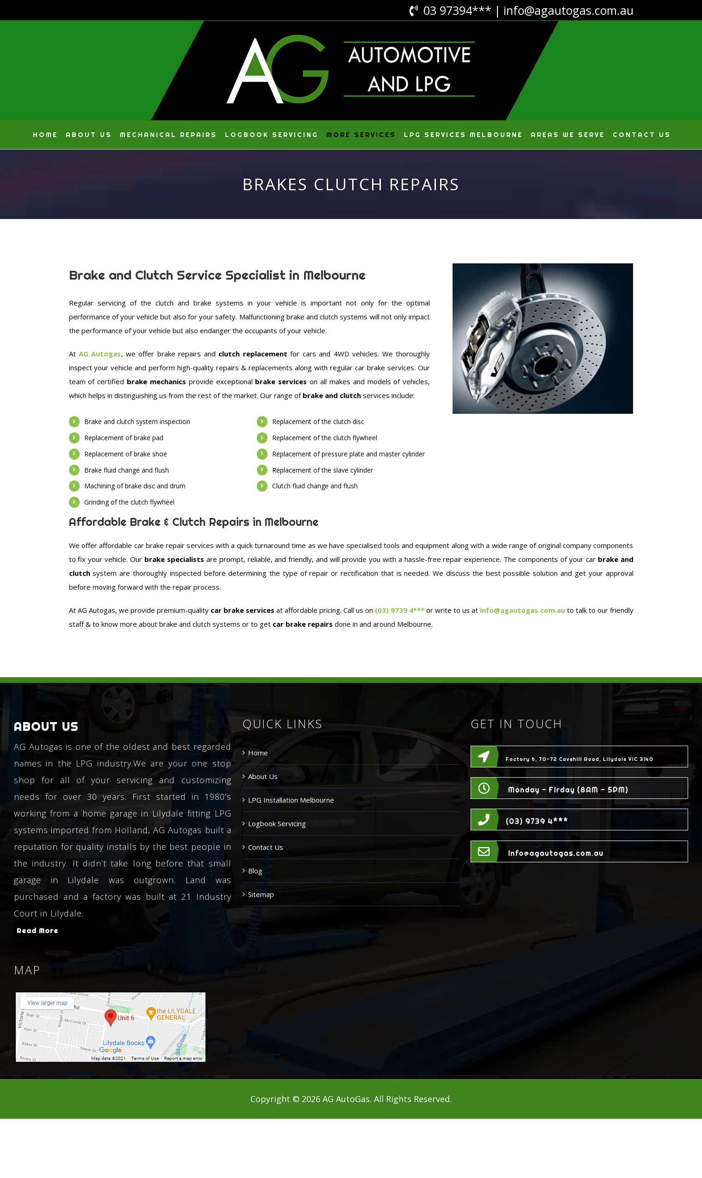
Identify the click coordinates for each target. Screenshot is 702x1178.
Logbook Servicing (277, 823)
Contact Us (265, 847)
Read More (37, 930)
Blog (255, 870)
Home (258, 752)
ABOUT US (46, 726)
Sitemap (261, 894)
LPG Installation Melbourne (291, 799)
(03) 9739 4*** (537, 821)
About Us (263, 776)
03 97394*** (457, 10)
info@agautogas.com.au (568, 10)
